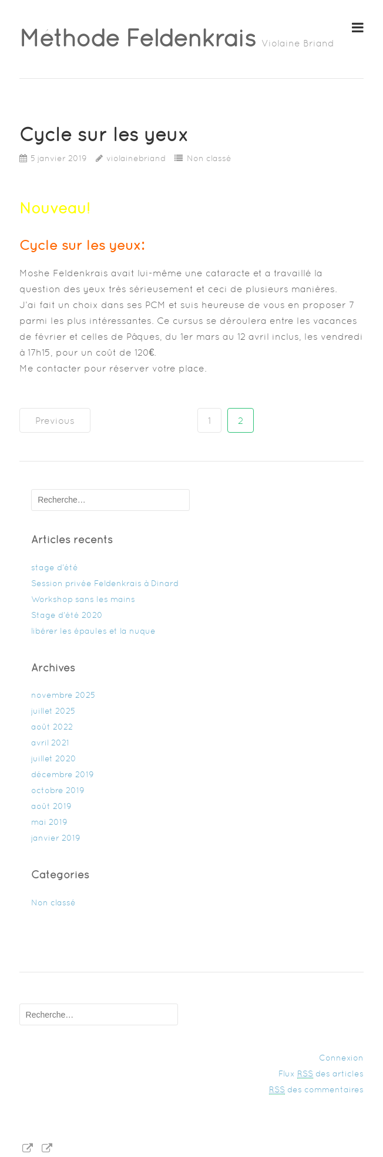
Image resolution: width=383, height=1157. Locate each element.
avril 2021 (50, 742)
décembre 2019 (62, 774)
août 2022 (52, 726)
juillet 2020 (53, 758)
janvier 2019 (55, 837)
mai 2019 (49, 822)
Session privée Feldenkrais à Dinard (105, 583)
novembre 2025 (63, 695)
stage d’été (54, 567)
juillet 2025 (53, 710)
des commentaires (316, 1090)
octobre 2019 (58, 790)
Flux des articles (321, 1074)
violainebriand (136, 158)
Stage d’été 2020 (67, 615)
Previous (55, 420)
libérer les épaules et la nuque (93, 631)
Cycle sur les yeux (104, 134)
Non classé (209, 158)
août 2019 (51, 806)
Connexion (341, 1057)
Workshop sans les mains (83, 599)
